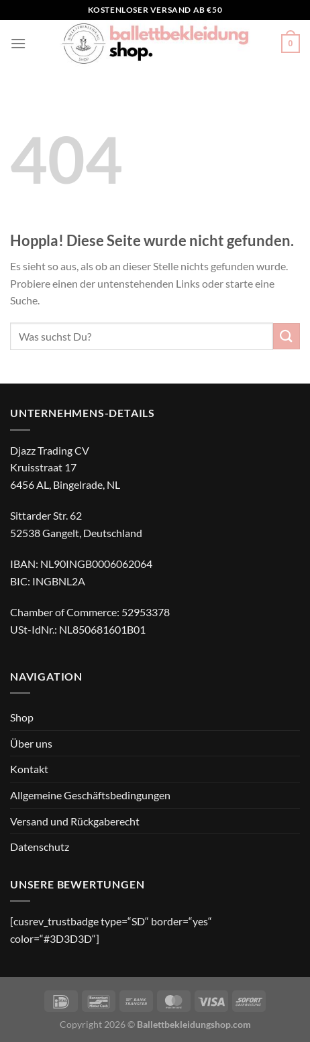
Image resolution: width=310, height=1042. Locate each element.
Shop (22, 717)
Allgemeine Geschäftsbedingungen (90, 795)
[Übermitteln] (286, 336)
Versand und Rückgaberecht (75, 821)
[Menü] (18, 43)
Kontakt (29, 768)
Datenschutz (39, 846)
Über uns (31, 743)
